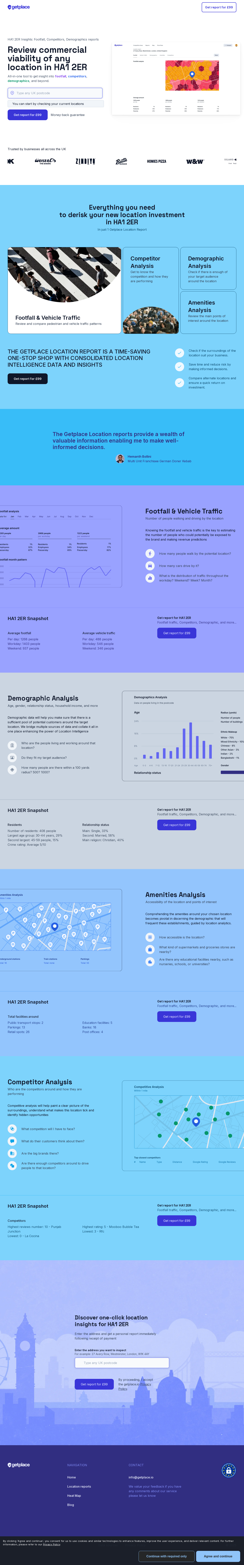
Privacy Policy (51, 1544)
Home (71, 1477)
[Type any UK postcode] (55, 93)
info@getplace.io (141, 1477)
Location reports (79, 1486)
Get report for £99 (219, 7)
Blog (70, 1505)
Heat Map (74, 1496)
